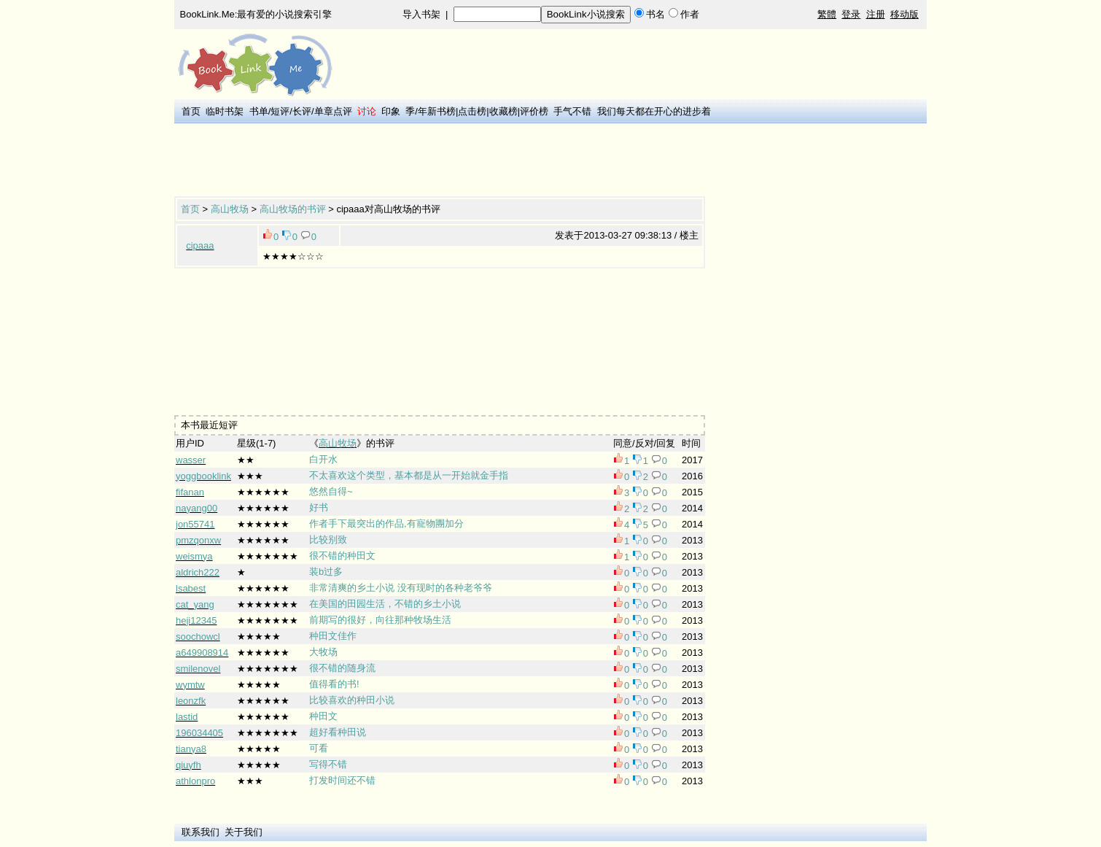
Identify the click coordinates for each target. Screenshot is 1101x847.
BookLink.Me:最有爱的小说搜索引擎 (256, 14)
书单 (258, 111)
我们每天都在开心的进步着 (654, 111)
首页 (191, 111)
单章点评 (333, 111)
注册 (875, 14)
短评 (280, 111)
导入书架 (421, 14)
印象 (390, 111)
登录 (850, 14)
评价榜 (534, 111)
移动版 (904, 14)
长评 (301, 111)
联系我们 (200, 832)
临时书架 (225, 111)
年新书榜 (437, 111)
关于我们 (243, 832)
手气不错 (572, 111)
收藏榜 (503, 111)
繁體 (826, 14)
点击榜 (472, 111)
